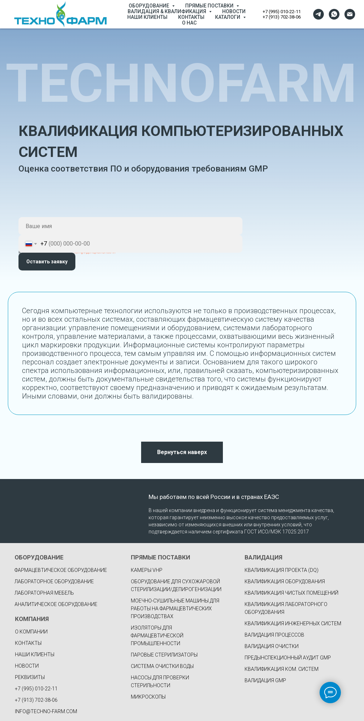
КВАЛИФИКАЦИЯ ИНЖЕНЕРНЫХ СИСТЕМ (293, 623)
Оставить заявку (47, 261)
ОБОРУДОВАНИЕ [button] (149, 6)
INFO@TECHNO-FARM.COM (46, 711)
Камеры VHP (146, 570)
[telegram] (318, 14)
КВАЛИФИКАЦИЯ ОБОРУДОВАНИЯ (285, 581)
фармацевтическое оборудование (61, 570)
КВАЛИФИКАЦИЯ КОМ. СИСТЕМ (281, 669)
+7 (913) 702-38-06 (282, 17)
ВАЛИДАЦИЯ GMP (265, 680)
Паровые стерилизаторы (164, 655)
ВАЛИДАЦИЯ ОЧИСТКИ (272, 646)
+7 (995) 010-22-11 (282, 11)
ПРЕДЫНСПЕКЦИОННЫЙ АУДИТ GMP (288, 658)
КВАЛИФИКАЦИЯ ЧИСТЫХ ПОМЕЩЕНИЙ (291, 593)
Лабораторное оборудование (54, 581)
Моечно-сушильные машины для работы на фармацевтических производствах (175, 608)
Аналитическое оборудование (56, 604)
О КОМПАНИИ (31, 632)
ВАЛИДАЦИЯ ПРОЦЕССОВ (274, 635)
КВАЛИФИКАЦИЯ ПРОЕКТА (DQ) (281, 570)
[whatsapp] (334, 14)
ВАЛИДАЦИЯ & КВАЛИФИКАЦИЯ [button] (167, 11)
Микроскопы (148, 697)
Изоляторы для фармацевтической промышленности (157, 635)
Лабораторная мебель (44, 593)
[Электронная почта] (349, 14)
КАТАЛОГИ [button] (228, 17)
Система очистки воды (162, 666)
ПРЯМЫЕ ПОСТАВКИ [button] (210, 6)
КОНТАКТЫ (191, 17)
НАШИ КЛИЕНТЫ (147, 17)
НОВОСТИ (234, 11)
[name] (130, 226)
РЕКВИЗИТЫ (30, 677)
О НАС (189, 23)
